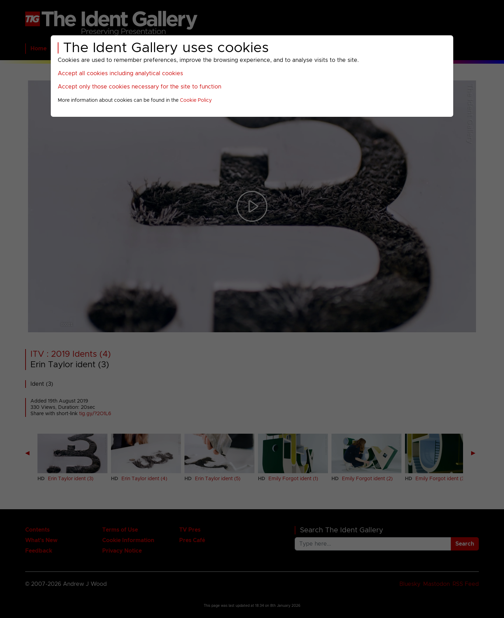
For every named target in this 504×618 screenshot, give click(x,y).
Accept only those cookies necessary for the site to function (139, 87)
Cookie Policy (196, 100)
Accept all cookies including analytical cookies (120, 73)
